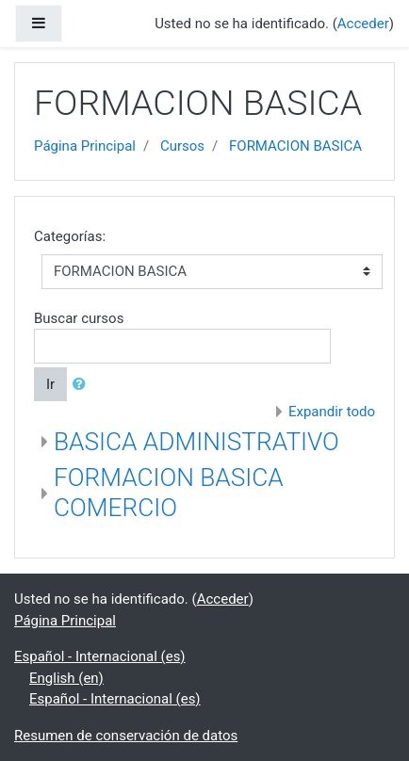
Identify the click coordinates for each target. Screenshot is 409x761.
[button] (83, 385)
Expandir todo (331, 411)
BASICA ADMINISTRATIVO (196, 442)
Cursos (182, 146)
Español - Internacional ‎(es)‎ (100, 656)
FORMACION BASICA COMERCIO (169, 492)
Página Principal (85, 146)
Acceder (363, 23)
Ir (50, 384)
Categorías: (70, 236)
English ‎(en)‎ (66, 678)
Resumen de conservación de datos (125, 735)
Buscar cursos (78, 318)
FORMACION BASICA (295, 146)
